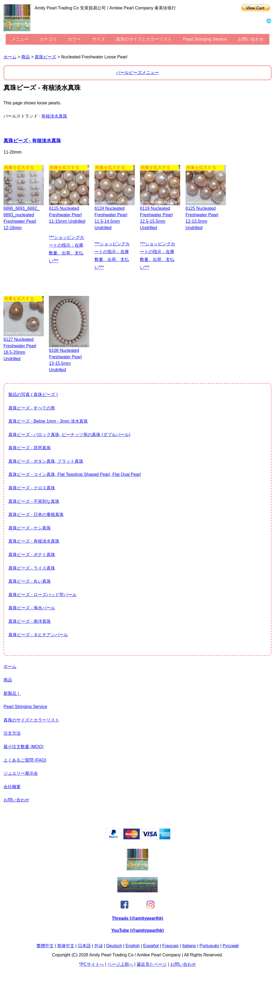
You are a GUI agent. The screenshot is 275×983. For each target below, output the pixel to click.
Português (209, 945)
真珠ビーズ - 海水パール (31, 608)
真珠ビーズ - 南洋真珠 (29, 621)
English (133, 945)
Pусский (230, 945)
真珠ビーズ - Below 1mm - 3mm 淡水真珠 (48, 421)
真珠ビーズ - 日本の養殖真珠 (36, 514)
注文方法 (12, 733)
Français (170, 945)
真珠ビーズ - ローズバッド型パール (42, 594)
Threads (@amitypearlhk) (137, 918)
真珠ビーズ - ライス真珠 (31, 568)
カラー (74, 39)
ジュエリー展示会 (20, 773)
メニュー (19, 39)
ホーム (9, 57)
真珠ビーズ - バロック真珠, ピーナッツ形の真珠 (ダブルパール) (69, 434)
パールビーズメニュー (137, 72)
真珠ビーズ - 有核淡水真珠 (32, 140)
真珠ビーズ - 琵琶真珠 (29, 447)
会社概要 (12, 786)
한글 (98, 945)
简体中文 (65, 945)
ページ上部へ (120, 964)
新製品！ (12, 693)
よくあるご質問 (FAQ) (24, 760)
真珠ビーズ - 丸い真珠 (29, 581)
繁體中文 (45, 945)
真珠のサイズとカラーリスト (144, 39)
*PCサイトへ (91, 964)
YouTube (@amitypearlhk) (137, 930)
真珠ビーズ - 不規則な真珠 (33, 501)
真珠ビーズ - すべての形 (31, 408)
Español (151, 945)
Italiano (189, 945)
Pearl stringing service (205, 39)
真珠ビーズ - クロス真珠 (31, 488)
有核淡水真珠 (54, 116)
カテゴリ (48, 39)
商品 (25, 57)
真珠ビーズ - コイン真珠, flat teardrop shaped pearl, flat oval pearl (74, 474)
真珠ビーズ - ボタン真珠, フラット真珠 (45, 461)
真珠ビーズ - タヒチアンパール (38, 634)
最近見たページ (152, 964)
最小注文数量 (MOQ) (23, 746)
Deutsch (114, 945)
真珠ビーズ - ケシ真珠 (29, 528)
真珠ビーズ (45, 57)
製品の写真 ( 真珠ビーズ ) (33, 394)
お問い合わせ (251, 39)
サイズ (98, 39)
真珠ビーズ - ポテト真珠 (31, 554)
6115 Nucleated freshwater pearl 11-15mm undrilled (67, 215)
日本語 (84, 945)
